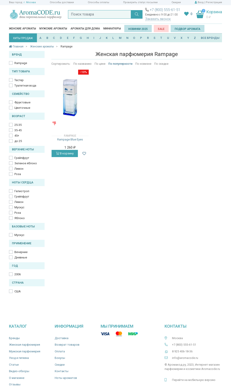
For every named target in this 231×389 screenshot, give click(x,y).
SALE (161, 29)
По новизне (143, 63)
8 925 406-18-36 (182, 351)
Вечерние (20, 252)
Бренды (14, 338)
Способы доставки (62, 2)
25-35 (18, 125)
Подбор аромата (187, 29)
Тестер (19, 80)
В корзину (65, 153)
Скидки (176, 2)
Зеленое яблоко (25, 163)
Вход (201, 2)
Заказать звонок (158, 19)
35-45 (18, 130)
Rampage (20, 63)
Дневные (20, 257)
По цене (100, 63)
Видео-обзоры (19, 371)
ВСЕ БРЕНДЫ (210, 38)
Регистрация (214, 2)
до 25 (18, 141)
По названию (82, 63)
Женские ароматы (22, 28)
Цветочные (22, 107)
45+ (16, 135)
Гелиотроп (21, 191)
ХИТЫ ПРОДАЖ (23, 38)
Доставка (61, 338)
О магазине (16, 378)
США (17, 291)
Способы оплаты (98, 2)
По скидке (161, 63)
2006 (17, 274)
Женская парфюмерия (24, 344)
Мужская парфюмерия (24, 351)
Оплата (60, 351)
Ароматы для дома (85, 28)
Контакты (61, 371)
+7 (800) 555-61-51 (165, 10)
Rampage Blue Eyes (70, 139)
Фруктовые (22, 102)
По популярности (120, 63)
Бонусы (60, 358)
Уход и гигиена (19, 358)
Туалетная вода (25, 85)
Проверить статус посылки (140, 2)
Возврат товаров (67, 344)
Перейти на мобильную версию (193, 380)
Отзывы (14, 384)
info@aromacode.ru (185, 358)
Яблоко (19, 218)
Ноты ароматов (66, 378)
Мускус (19, 207)
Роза (17, 174)
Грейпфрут (21, 158)
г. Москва (30, 2)
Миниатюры (112, 28)
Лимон (18, 168)
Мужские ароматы (53, 28)
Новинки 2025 (138, 29)
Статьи (14, 364)
